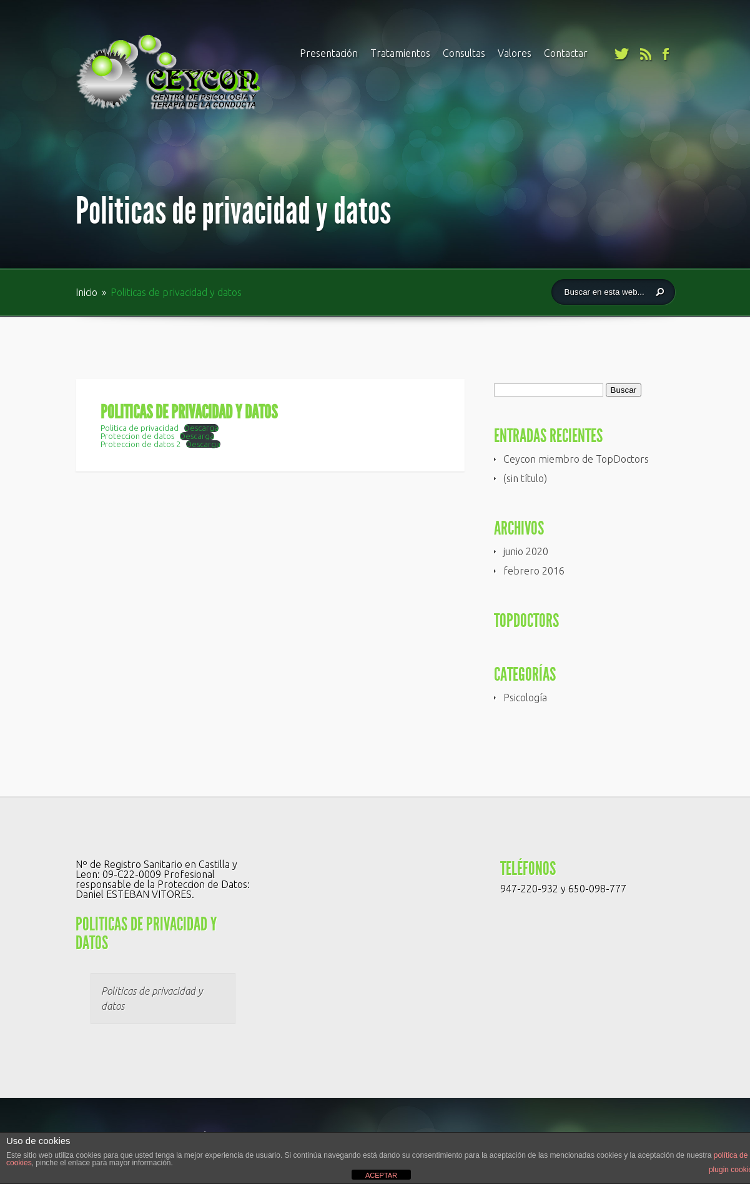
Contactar (566, 53)
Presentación (329, 53)
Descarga (201, 428)
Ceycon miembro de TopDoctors (576, 459)
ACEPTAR (381, 1175)
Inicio (88, 292)
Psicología (525, 697)
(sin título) (525, 478)
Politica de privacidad (140, 427)
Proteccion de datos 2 (140, 444)
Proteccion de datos (137, 436)
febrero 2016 (534, 570)
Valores (514, 53)
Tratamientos (400, 53)
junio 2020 (525, 551)
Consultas (464, 53)
